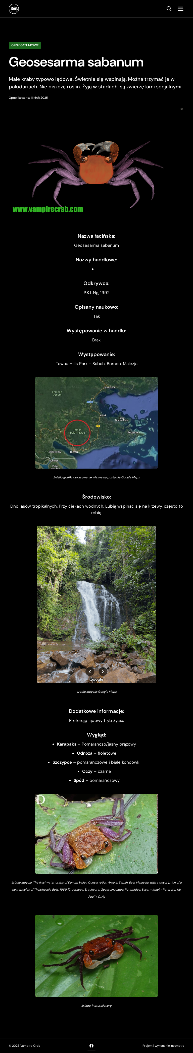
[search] (169, 8)
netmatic (177, 1046)
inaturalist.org (102, 1006)
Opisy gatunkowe (25, 45)
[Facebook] (91, 1045)
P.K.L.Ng (91, 292)
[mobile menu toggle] (179, 9)
